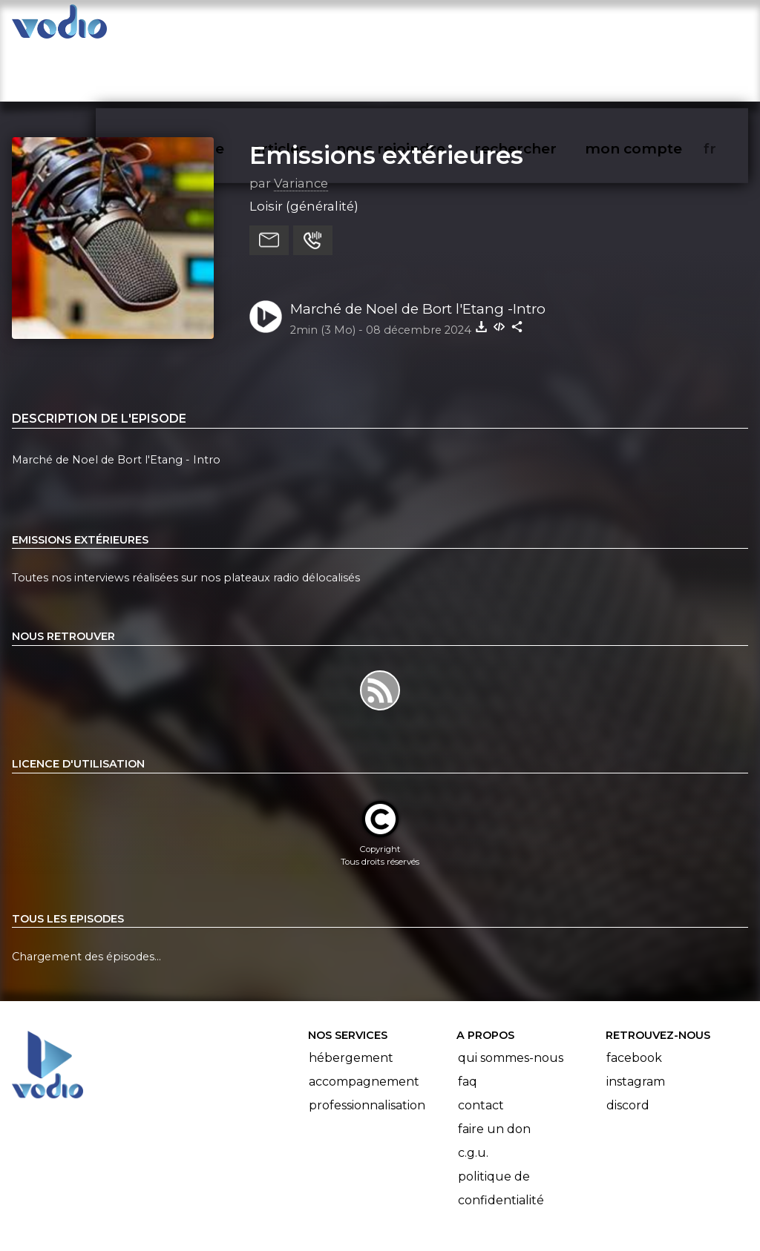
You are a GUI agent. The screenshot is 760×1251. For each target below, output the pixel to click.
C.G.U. (473, 1095)
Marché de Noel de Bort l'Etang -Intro (418, 251)
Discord (627, 1047)
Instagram (635, 1024)
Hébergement (351, 1000)
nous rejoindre (421, 27)
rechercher (542, 27)
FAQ (467, 1024)
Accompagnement (364, 1024)
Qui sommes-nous (510, 1000)
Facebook (634, 1000)
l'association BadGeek (253, 1218)
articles (313, 27)
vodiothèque (212, 27)
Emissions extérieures (386, 97)
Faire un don (494, 1071)
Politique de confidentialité (501, 1130)
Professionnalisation (367, 1047)
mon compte (658, 27)
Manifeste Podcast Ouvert (422, 1197)
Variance (301, 125)
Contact (481, 1047)
